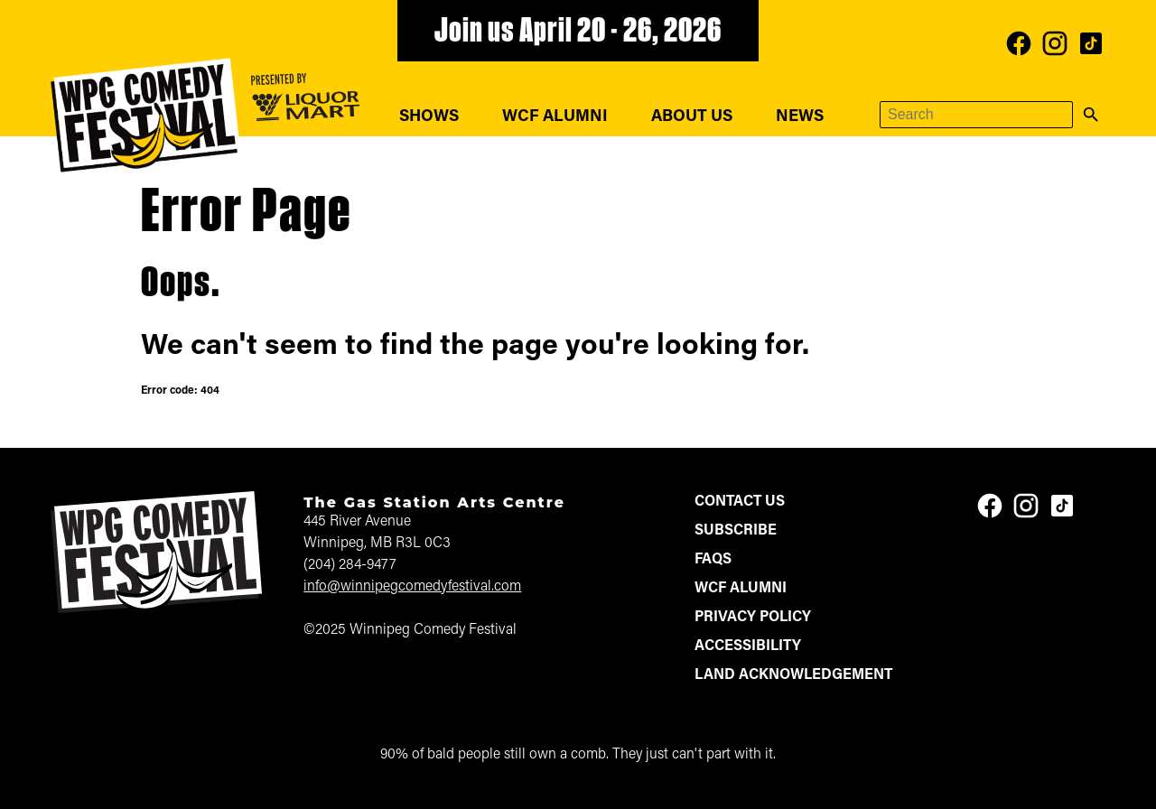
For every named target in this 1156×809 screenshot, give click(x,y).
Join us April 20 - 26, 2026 (578, 32)
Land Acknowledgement (793, 675)
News (800, 117)
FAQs (713, 560)
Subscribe (736, 531)
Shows (429, 117)
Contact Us (740, 502)
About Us (691, 117)
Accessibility (748, 646)
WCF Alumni (555, 117)
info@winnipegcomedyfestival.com (412, 587)
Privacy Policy (753, 617)
